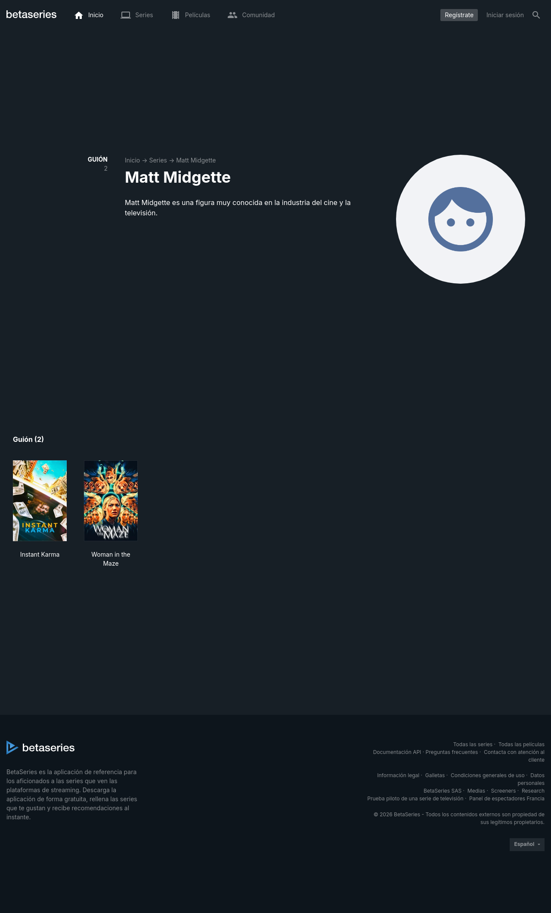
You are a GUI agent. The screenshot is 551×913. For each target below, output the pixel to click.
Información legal (398, 775)
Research (533, 790)
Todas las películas (521, 744)
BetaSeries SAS (442, 790)
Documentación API (397, 752)
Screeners (503, 790)
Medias (476, 790)
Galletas (435, 775)
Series (158, 160)
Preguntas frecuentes (452, 752)
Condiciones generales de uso (488, 775)
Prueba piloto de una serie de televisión (415, 798)
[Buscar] (536, 15)
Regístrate (459, 14)
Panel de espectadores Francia (507, 798)
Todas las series (472, 744)
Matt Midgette (196, 160)
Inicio (132, 160)
